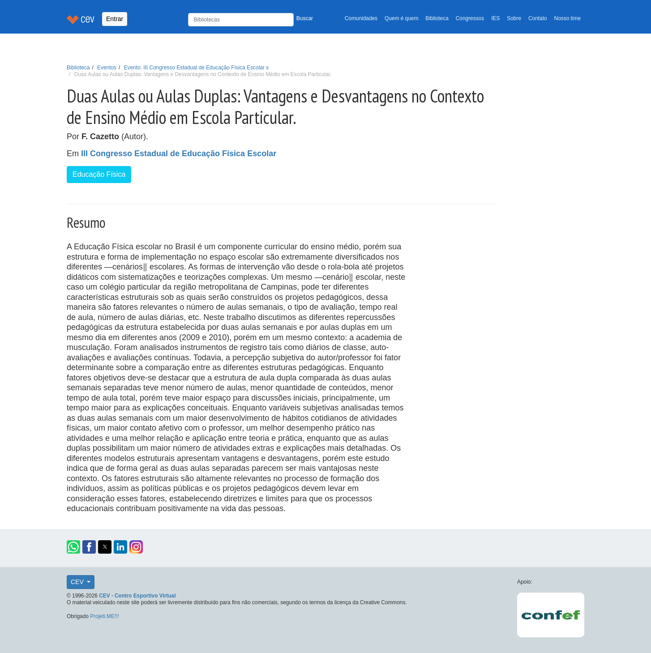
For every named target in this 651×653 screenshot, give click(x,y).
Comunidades (361, 18)
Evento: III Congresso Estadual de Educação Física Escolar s (196, 67)
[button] (73, 547)
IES (495, 18)
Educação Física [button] (99, 174)
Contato (537, 18)
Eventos (106, 67)
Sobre (514, 18)
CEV (78, 581)
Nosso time (567, 18)
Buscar (304, 18)
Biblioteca (437, 18)
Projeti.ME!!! (104, 616)
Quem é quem (401, 18)
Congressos (470, 18)
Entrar (114, 18)
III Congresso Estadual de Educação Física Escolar (178, 153)
